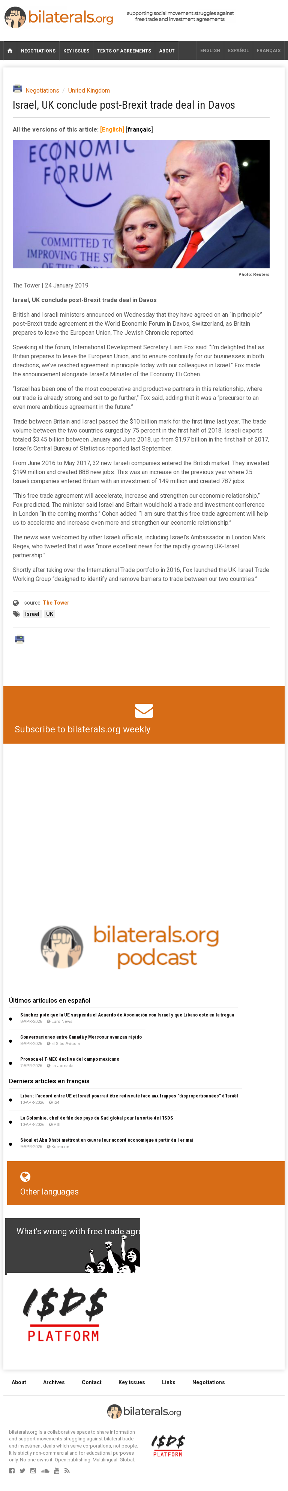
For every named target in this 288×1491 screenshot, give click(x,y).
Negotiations (38, 51)
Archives (54, 1382)
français (268, 50)
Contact (92, 1382)
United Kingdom (89, 90)
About (167, 51)
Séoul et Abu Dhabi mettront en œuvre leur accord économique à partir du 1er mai (106, 1140)
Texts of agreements (124, 51)
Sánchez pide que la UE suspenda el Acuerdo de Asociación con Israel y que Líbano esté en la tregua (127, 1015)
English (210, 50)
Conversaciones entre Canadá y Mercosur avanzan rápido (81, 1037)
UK (49, 614)
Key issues (76, 51)
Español (238, 50)
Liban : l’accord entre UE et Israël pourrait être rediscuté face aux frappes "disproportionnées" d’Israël (129, 1096)
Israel (32, 614)
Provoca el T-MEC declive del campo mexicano (69, 1059)
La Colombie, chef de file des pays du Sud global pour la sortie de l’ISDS (96, 1118)
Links (169, 1382)
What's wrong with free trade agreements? (95, 1231)
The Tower (56, 603)
